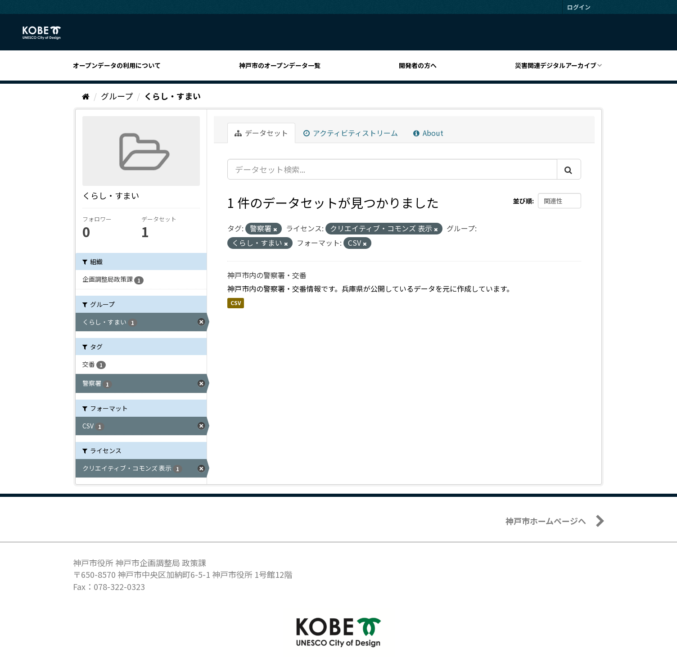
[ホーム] (86, 96)
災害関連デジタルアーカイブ (555, 65)
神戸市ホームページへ (545, 521)
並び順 (522, 200)
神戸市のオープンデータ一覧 (279, 65)
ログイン (579, 7)
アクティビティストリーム (350, 132)
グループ (117, 96)
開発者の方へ (418, 65)
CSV (235, 302)
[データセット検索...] (392, 169)
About (428, 132)
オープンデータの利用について (117, 65)
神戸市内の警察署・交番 (267, 275)
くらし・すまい (172, 96)
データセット (261, 132)
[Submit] (569, 169)
